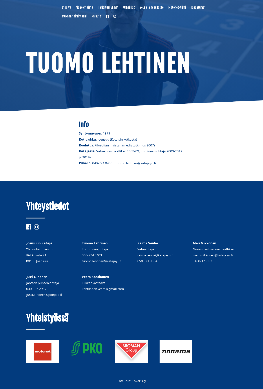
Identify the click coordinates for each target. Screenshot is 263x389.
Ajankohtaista (84, 7)
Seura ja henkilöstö (152, 7)
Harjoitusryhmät (108, 7)
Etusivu (66, 7)
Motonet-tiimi (177, 7)
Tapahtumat (198, 7)
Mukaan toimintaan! (74, 16)
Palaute (96, 16)
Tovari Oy (139, 381)
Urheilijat (129, 7)
